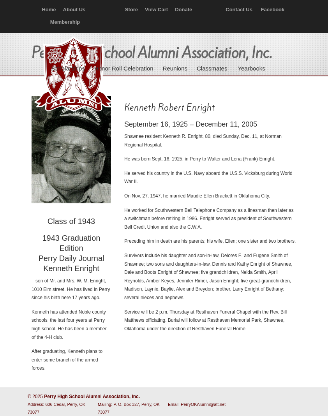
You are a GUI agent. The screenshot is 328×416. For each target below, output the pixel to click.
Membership (65, 22)
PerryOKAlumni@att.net (203, 404)
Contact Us (239, 9)
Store (131, 9)
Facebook (273, 9)
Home (49, 9)
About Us (74, 9)
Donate (183, 9)
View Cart (156, 9)
